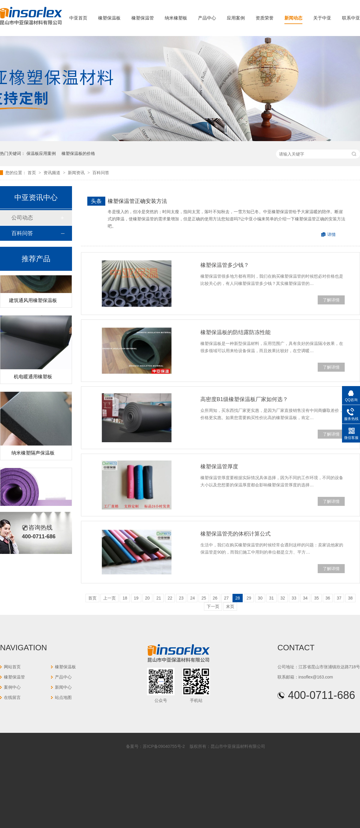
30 (260, 598)
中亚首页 (78, 17)
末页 (230, 606)
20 (147, 598)
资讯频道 (53, 172)
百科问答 (100, 172)
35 (316, 598)
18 (124, 598)
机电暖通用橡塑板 (33, 377)
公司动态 (22, 218)
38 (350, 598)
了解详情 (331, 300)
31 (271, 598)
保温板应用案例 (41, 153)
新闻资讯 (77, 172)
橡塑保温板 (109, 17)
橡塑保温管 (142, 17)
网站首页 (12, 666)
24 (192, 598)
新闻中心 (63, 687)
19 (136, 598)
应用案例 (236, 17)
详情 (331, 234)
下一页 (213, 606)
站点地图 (63, 697)
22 (170, 598)
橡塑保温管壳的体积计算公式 (235, 534)
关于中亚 (322, 17)
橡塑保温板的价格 (78, 153)
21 (158, 598)
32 (282, 598)
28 (237, 598)
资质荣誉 (265, 17)
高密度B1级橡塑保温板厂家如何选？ (244, 399)
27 (226, 598)
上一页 (109, 598)
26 (215, 598)
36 (328, 598)
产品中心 (207, 17)
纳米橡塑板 (176, 17)
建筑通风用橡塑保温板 (33, 301)
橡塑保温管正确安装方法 (137, 201)
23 (181, 598)
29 (249, 598)
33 (294, 598)
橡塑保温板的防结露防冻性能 (235, 332)
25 (203, 598)
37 (339, 598)
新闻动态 (293, 17)
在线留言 (12, 697)
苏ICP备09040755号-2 (164, 746)
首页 (32, 172)
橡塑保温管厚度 (219, 467)
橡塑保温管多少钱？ (224, 265)
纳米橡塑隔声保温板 (33, 453)
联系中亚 (351, 17)
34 (305, 598)
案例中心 (12, 687)
